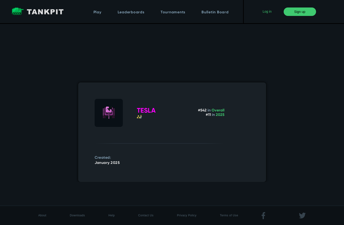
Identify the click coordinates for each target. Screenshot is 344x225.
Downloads (77, 215)
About (42, 215)
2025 (220, 115)
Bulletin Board (215, 12)
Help (111, 215)
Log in (267, 11)
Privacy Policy (187, 215)
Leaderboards (131, 12)
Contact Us (146, 215)
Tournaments (173, 12)
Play (97, 12)
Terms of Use (229, 215)
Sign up (299, 12)
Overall (218, 110)
